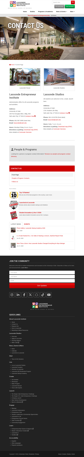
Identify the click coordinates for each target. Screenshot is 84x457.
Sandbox (15, 434)
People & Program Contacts (20, 178)
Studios (32, 11)
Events (27, 224)
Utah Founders (16, 420)
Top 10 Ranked (24, 192)
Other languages (16, 443)
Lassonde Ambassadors (18, 410)
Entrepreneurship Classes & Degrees (23, 428)
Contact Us (16, 169)
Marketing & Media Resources (20, 330)
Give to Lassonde (16, 328)
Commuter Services (25, 132)
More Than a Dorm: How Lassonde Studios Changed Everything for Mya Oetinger (41, 243)
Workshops (15, 381)
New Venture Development (19, 400)
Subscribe (59, 6)
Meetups (14, 408)
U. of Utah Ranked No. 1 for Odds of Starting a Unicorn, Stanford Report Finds (40, 236)
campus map (30, 116)
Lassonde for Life (16, 416)
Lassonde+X (15, 432)
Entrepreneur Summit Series (19, 418)
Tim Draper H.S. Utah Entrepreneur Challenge (24, 396)
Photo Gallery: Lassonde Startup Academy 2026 (31, 228)
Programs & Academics (45, 11)
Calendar (14, 351)
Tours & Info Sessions (18, 359)
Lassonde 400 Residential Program (21, 371)
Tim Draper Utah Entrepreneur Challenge (23, 394)
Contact (64, 454)
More (72, 11)
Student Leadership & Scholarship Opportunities (25, 414)
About (13, 322)
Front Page (15, 175)
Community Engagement (18, 422)
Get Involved (70, 6)
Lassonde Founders (17, 367)
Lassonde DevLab (17, 385)
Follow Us (15, 181)
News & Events (61, 11)
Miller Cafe (15, 342)
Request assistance (17, 445)
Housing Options (16, 340)
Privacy (37, 454)
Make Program (16, 383)
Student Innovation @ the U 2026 (30, 212)
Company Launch (16, 398)
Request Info (15, 326)
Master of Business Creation (20, 430)
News (13, 348)
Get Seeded (15, 379)
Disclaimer (31, 454)
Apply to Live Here (17, 338)
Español (14, 441)
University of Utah (23, 454)
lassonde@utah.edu (20, 123)
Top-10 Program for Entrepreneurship (39, 15)
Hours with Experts (17, 387)
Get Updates (42, 286)
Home (25, 11)
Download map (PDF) (31, 130)
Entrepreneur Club (17, 412)
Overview (14, 336)
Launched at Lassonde (27, 202)
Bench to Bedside (17, 402)
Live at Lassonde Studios (18, 365)
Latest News (16, 224)
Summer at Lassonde (17, 369)
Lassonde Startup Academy (19, 373)
